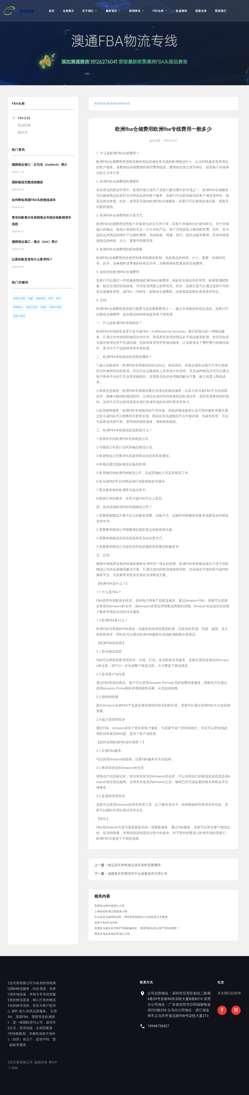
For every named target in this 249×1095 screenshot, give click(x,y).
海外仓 (23, 132)
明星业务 (201, 10)
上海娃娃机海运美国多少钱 (110, 911)
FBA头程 (24, 118)
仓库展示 (68, 10)
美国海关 (40, 298)
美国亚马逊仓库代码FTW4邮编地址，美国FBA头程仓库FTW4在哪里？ (137, 928)
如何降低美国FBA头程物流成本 (34, 200)
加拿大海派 (55, 307)
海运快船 (24, 125)
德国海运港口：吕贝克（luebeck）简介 (39, 164)
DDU (58, 298)
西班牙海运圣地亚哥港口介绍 (112, 933)
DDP (51, 298)
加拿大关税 (19, 298)
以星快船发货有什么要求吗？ (32, 259)
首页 (51, 10)
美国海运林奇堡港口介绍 (109, 905)
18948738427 (201, 1026)
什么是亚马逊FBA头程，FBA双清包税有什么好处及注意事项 (130, 916)
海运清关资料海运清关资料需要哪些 (134, 865)
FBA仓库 (158, 10)
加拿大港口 (32, 307)
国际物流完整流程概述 (27, 182)
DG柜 (43, 307)
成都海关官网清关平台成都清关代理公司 (137, 873)
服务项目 (111, 10)
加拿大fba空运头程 (106, 922)
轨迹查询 (181, 10)
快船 (30, 298)
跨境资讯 (135, 10)
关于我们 (88, 10)
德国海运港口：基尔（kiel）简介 (35, 241)
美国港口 (18, 307)
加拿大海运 (19, 315)
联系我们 (220, 10)
